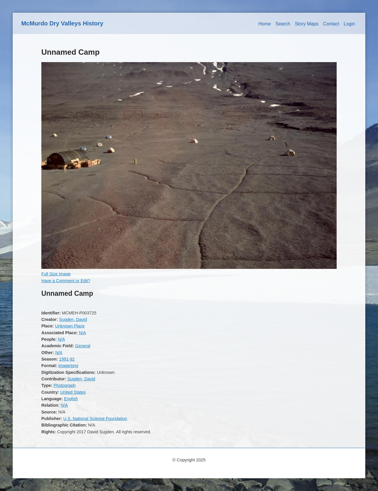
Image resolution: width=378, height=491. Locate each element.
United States (73, 392)
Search (283, 23)
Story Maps (306, 23)
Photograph (64, 385)
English (71, 398)
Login (349, 23)
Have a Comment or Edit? (65, 280)
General (82, 345)
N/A (82, 332)
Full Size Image (56, 274)
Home (264, 23)
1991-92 (67, 359)
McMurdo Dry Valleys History (62, 23)
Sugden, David (73, 319)
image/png (68, 365)
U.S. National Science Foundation (95, 418)
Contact (331, 23)
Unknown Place (69, 326)
